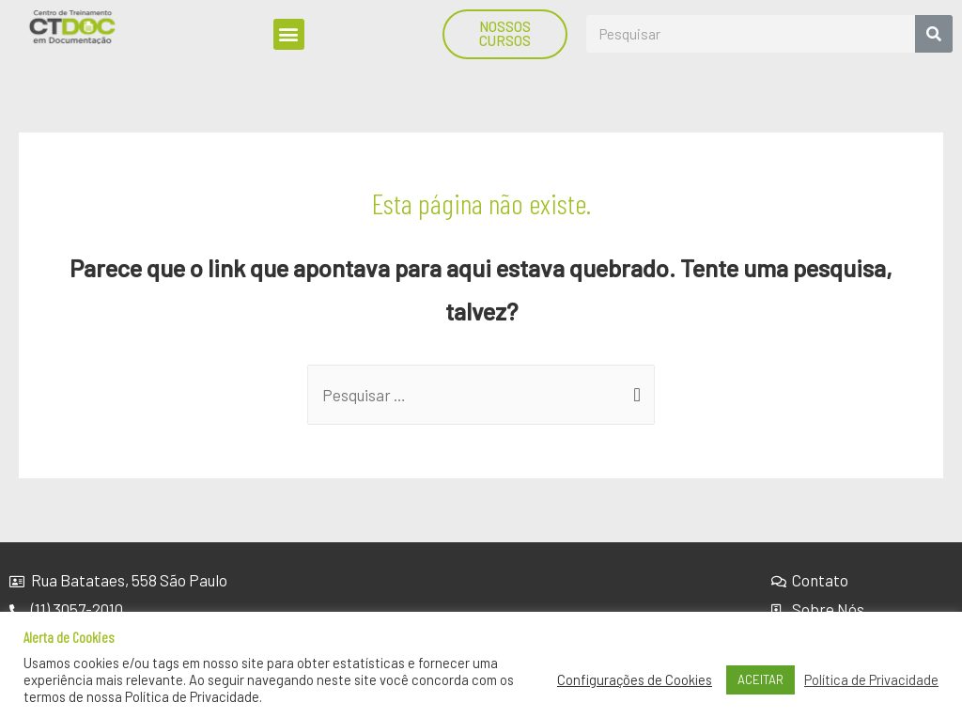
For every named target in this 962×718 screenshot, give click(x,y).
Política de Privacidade (871, 679)
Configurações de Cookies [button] (634, 679)
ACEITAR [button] (760, 679)
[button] (288, 34)
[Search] (934, 34)
